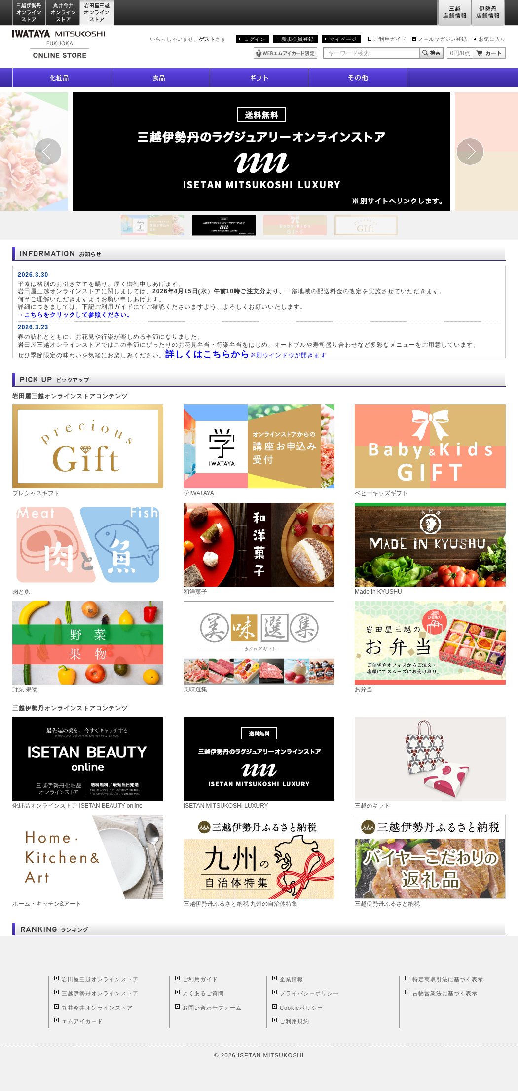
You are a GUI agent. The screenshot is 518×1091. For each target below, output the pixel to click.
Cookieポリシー (301, 1007)
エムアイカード (82, 1021)
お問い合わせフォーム (212, 1007)
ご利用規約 (294, 1021)
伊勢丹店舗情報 (488, 13)
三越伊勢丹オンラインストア (29, 13)
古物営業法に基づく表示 (445, 993)
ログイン (254, 39)
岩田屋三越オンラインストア (97, 13)
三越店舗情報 (454, 13)
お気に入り (492, 39)
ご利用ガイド (389, 39)
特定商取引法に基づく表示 (447, 979)
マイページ (343, 39)
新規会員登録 (297, 39)
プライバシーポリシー (309, 993)
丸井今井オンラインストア (63, 13)
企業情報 (291, 979)
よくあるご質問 (203, 993)
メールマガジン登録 (442, 39)
